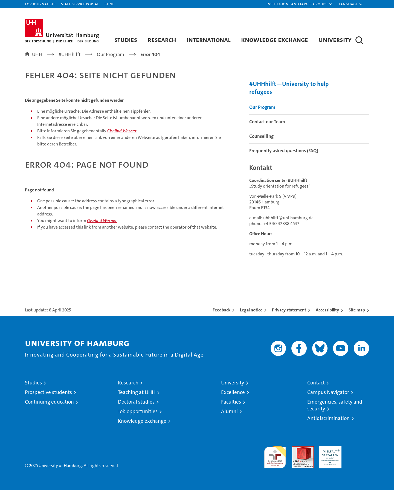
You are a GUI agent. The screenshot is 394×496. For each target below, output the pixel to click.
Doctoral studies (136, 407)
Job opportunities (138, 417)
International (209, 39)
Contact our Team (267, 127)
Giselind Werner (122, 136)
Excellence (233, 398)
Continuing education (49, 407)
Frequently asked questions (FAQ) (283, 156)
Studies (125, 39)
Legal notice (251, 316)
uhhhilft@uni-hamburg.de (288, 223)
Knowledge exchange (274, 39)
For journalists (40, 4)
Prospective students (48, 398)
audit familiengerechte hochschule (275, 460)
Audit (297, 455)
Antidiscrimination (328, 424)
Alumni (229, 417)
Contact (316, 388)
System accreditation (358, 457)
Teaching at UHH (136, 398)
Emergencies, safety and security (334, 411)
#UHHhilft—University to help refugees (289, 93)
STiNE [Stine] (109, 4)
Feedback (221, 316)
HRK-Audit (329, 455)
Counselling (261, 142)
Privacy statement (289, 316)
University (335, 39)
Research (162, 39)
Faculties (231, 407)
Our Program (262, 113)
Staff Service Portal (80, 4)
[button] (299, 4)
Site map (357, 316)
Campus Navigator (328, 398)
